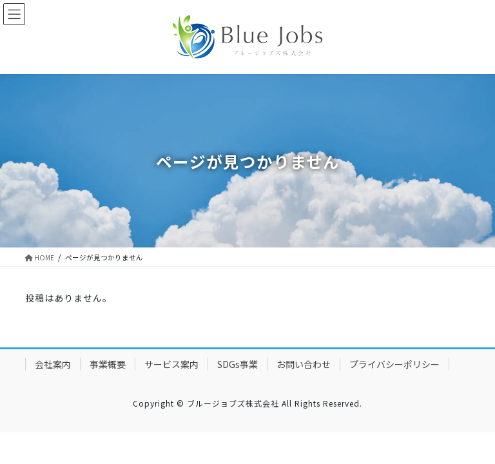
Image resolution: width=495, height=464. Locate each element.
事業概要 (108, 364)
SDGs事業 (237, 364)
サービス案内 (171, 364)
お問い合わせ (304, 364)
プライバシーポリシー (394, 364)
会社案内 (53, 364)
